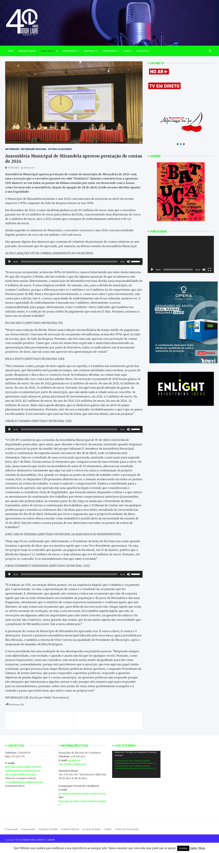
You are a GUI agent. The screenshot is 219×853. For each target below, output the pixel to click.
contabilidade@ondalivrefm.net (24, 782)
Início (11, 50)
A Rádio (108, 829)
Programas (109, 50)
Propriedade (11, 829)
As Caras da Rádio (91, 829)
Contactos (142, 50)
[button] (178, 144)
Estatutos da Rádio (48, 829)
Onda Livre (29, 167)
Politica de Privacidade (126, 829)
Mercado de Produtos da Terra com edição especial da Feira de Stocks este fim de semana (106, 720)
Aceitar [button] (183, 848)
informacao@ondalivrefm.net (23, 766)
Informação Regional (34, 149)
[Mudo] (128, 261)
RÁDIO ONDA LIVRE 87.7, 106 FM (39, 839)
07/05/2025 (13, 167)
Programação (28, 829)
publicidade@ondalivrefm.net (23, 770)
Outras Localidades (60, 149)
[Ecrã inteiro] (209, 269)
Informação (69, 50)
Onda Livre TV (48, 50)
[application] (74, 261)
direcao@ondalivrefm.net (20, 774)
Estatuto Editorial (70, 829)
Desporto (89, 50)
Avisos (127, 50)
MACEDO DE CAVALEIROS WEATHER (136, 797)
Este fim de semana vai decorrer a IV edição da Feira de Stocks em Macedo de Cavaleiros (41, 720)
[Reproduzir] (9, 261)
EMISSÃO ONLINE (27, 50)
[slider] (69, 261)
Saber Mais (197, 848)
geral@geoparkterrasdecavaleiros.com (82, 793)
